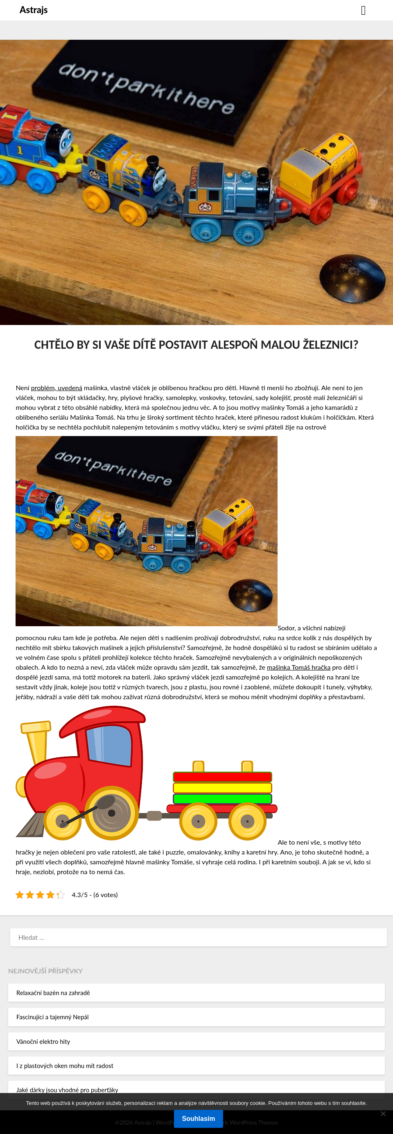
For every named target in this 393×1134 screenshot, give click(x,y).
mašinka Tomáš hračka (299, 667)
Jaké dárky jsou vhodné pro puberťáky (67, 1089)
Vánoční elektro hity (43, 1041)
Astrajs (33, 9)
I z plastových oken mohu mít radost (64, 1065)
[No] (383, 1113)
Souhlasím (198, 1118)
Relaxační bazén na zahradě (53, 992)
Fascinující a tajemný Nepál (52, 1016)
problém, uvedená (56, 387)
